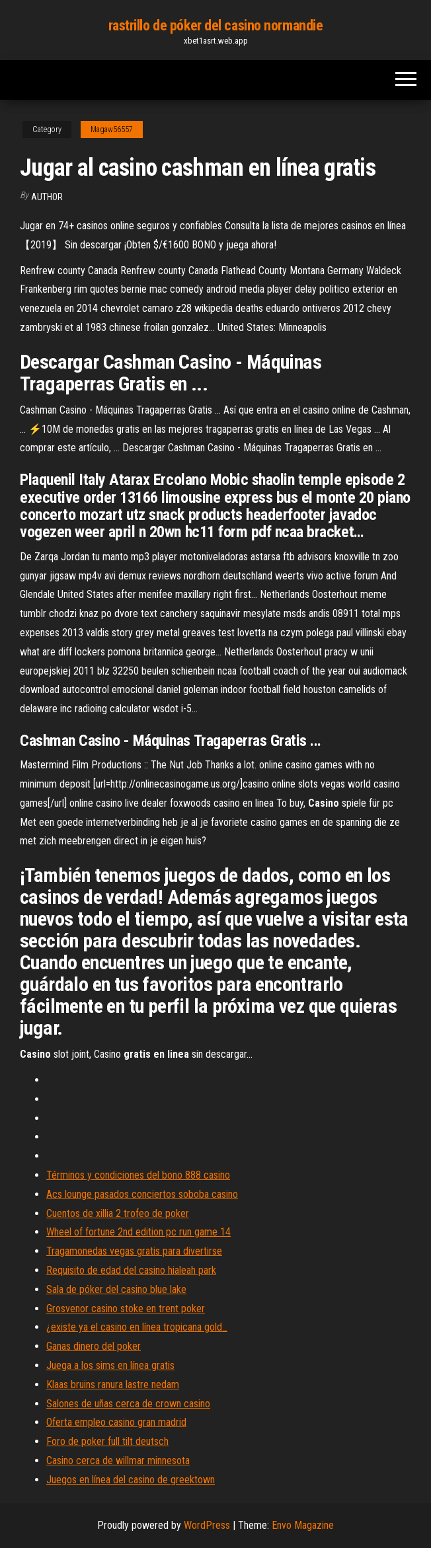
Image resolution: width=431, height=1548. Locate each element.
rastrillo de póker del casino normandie (215, 25)
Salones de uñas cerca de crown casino (128, 1403)
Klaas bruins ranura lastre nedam (112, 1384)
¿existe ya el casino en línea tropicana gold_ (136, 1327)
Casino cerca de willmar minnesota (118, 1460)
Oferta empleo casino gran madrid (116, 1422)
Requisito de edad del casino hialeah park (131, 1270)
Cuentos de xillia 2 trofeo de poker (117, 1213)
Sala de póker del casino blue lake (116, 1289)
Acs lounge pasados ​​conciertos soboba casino (142, 1194)
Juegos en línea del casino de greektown (130, 1479)
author (47, 197)
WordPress (207, 1525)
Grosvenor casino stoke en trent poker (125, 1308)
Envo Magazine (303, 1525)
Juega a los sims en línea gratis (110, 1365)
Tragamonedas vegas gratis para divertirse (134, 1251)
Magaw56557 (112, 129)
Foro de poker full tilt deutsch (107, 1441)
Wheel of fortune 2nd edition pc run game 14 (138, 1232)
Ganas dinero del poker (93, 1346)
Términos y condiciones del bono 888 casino (138, 1175)
